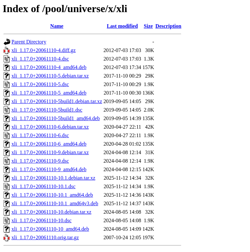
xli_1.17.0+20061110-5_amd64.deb (49, 93)
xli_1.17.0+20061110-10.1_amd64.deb (52, 195)
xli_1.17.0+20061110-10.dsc (41, 220)
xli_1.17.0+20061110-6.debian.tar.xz (50, 127)
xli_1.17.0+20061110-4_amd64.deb (49, 67)
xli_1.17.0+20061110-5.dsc (40, 84)
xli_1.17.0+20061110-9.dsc (40, 161)
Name (56, 26)
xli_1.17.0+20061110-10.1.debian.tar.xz (53, 178)
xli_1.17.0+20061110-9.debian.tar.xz (50, 152)
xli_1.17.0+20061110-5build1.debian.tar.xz (56, 101)
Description (168, 26)
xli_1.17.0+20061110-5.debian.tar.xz (50, 76)
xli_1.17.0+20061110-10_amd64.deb (50, 229)
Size (148, 26)
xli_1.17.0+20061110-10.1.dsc (43, 186)
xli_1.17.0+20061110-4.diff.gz (43, 50)
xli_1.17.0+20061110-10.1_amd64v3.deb (54, 203)
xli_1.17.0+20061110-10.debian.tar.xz (51, 212)
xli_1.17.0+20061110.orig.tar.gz (45, 237)
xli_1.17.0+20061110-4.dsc (40, 59)
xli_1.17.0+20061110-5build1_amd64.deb (55, 118)
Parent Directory (28, 42)
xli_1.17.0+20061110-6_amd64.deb (49, 144)
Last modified (122, 26)
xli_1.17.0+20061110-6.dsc (40, 135)
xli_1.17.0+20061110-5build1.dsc (46, 110)
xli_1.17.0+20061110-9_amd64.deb (49, 169)
